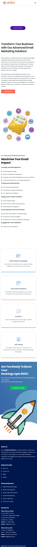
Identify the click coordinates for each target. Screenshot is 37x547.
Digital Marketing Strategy (10, 486)
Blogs (4, 474)
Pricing (4, 477)
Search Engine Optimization (10, 492)
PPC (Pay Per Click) (8, 501)
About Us (5, 468)
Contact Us (6, 471)
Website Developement (9, 489)
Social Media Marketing (9, 495)
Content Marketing (8, 498)
